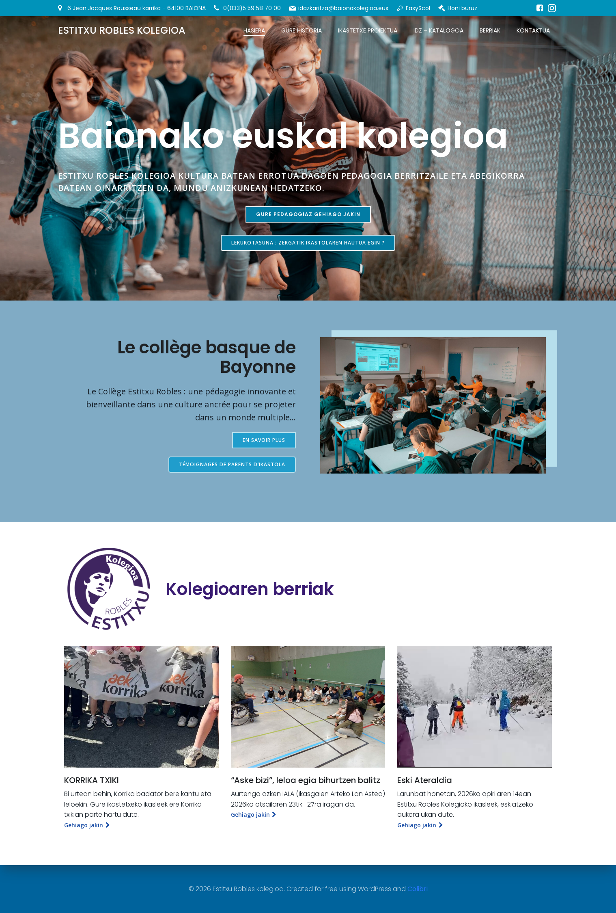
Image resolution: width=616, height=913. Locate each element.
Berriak (490, 30)
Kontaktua (533, 30)
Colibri (417, 889)
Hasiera (254, 30)
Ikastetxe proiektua (367, 30)
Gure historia (301, 30)
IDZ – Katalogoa (438, 30)
